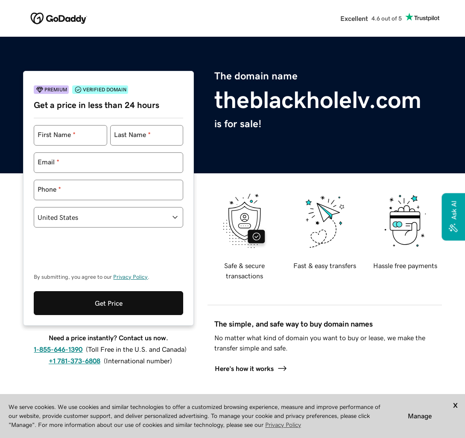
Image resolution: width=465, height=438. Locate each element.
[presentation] (99, 254)
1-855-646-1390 (58, 349)
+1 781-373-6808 (74, 360)
